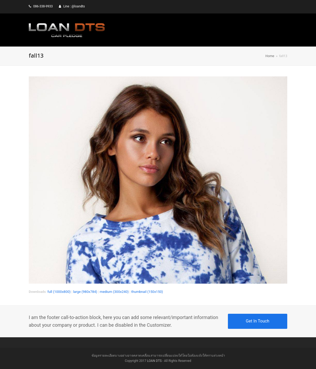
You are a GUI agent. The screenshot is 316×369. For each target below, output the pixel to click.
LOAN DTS (154, 361)
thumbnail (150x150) (147, 292)
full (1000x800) (59, 292)
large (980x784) (85, 292)
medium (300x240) (114, 292)
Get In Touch (257, 321)
